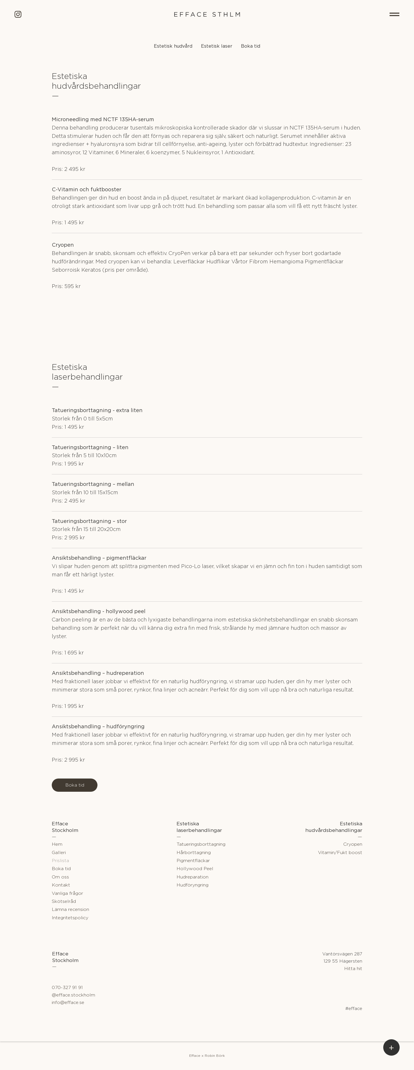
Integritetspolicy (70, 918)
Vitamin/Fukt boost (340, 852)
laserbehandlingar (199, 830)
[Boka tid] (74, 785)
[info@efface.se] (86, 1002)
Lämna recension (70, 909)
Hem (57, 844)
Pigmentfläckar (193, 860)
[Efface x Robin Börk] (206, 1055)
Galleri (59, 852)
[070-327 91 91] (79, 987)
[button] (391, 1047)
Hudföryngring (192, 885)
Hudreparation (192, 877)
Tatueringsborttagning (201, 844)
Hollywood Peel (195, 868)
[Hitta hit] (334, 968)
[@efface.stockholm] (86, 995)
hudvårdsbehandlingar (333, 830)
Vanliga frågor (67, 893)
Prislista (60, 860)
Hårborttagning (194, 852)
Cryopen (352, 844)
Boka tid (61, 868)
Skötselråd (64, 901)
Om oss (60, 877)
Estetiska (351, 823)
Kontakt (61, 885)
